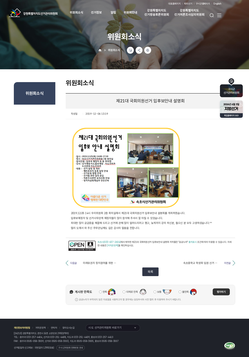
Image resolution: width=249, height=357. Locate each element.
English (217, 3)
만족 (105, 291)
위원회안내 (130, 12)
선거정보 (96, 12)
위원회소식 (76, 12)
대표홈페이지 (174, 3)
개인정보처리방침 (22, 327)
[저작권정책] (112, 245)
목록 (150, 272)
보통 (159, 291)
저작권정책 (40, 327)
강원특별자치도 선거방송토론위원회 (156, 12)
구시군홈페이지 (203, 3)
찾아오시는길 (68, 327)
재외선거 (188, 3)
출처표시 (192, 242)
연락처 (54, 327)
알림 (113, 12)
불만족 (185, 291)
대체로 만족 (132, 291)
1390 (46, 347)
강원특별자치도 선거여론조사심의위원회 (189, 12)
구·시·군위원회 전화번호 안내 (70, 347)
